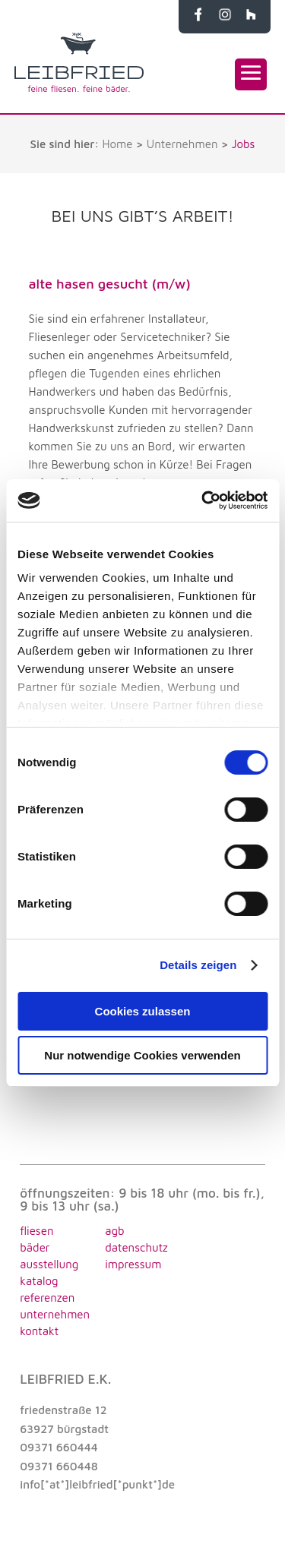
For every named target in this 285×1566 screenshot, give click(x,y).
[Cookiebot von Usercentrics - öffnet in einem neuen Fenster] (203, 500)
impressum (133, 1264)
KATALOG (39, 1280)
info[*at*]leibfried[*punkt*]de (97, 1484)
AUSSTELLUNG (49, 1264)
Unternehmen (182, 143)
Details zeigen (198, 964)
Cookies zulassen (143, 1011)
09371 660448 (58, 1466)
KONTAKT (39, 1330)
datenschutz (136, 1247)
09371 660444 (58, 1447)
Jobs (243, 143)
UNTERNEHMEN (55, 1314)
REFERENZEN (47, 1297)
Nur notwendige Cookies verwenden (142, 1055)
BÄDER (34, 1247)
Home (118, 143)
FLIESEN (36, 1230)
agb (114, 1230)
